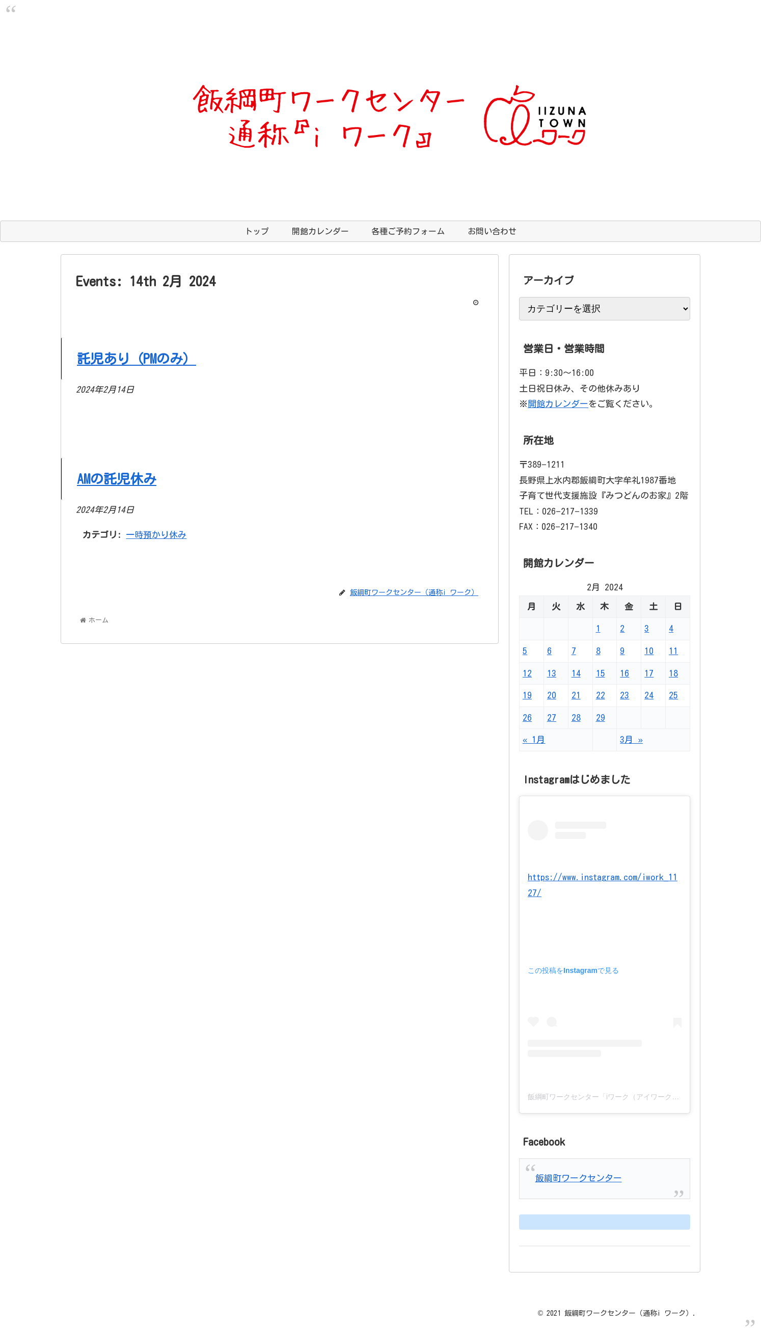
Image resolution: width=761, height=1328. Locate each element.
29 (600, 717)
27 (551, 717)
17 (649, 673)
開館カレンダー (558, 403)
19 (527, 695)
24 (649, 695)
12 (527, 673)
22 (600, 695)
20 (551, 695)
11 (673, 650)
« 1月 (534, 739)
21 (576, 695)
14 (576, 673)
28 (576, 717)
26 (527, 717)
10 (649, 650)
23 (624, 695)
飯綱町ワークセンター (578, 1178)
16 (624, 673)
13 (551, 673)
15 (600, 673)
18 (673, 673)
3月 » (631, 739)
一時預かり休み (156, 534)
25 (673, 695)
